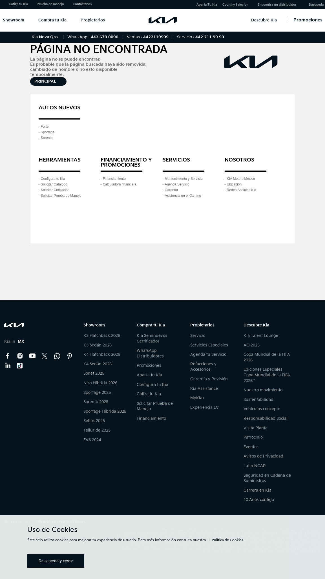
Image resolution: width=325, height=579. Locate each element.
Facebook (7, 356)
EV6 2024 (92, 439)
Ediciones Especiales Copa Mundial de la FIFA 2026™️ (267, 375)
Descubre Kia (264, 20)
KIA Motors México (241, 179)
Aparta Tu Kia (206, 4)
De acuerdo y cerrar (56, 561)
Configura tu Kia (53, 179)
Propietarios (93, 20)
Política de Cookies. (228, 540)
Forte (45, 127)
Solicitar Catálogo (54, 184)
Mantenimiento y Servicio (184, 179)
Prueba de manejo (50, 4)
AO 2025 (252, 345)
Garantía (171, 190)
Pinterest (69, 356)
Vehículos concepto (262, 408)
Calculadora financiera (119, 184)
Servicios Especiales (209, 345)
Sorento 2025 (95, 401)
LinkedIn (7, 365)
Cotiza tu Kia (18, 4)
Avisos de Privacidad (263, 456)
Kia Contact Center (57, 356)
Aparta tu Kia (149, 375)
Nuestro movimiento (263, 390)
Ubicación (234, 184)
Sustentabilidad (258, 399)
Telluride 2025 (96, 430)
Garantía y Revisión (209, 379)
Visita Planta (255, 428)
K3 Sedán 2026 (97, 345)
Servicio (197, 335)
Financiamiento (114, 179)
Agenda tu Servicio (208, 354)
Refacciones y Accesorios (203, 367)
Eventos (251, 447)
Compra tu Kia (52, 20)
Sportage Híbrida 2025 (104, 411)
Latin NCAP (255, 465)
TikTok (20, 365)
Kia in (14, 341)
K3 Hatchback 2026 (101, 335)
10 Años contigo (259, 499)
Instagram (20, 356)
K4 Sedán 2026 (97, 364)
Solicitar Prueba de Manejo (61, 196)
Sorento (47, 138)
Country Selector (235, 4)
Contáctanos (82, 4)
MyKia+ (197, 397)
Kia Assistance (204, 388)
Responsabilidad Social (266, 418)
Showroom (13, 20)
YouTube (32, 356)
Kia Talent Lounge (261, 335)
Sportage (48, 132)
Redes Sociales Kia (241, 190)
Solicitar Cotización (55, 190)
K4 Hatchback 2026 (101, 354)
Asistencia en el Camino (183, 196)
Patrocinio (253, 437)
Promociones (149, 365)
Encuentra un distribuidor (277, 4)
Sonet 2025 (93, 373)
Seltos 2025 (94, 420)
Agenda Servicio (177, 184)
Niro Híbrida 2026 (100, 383)
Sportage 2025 (97, 392)
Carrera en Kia (257, 490)
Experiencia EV (204, 407)
